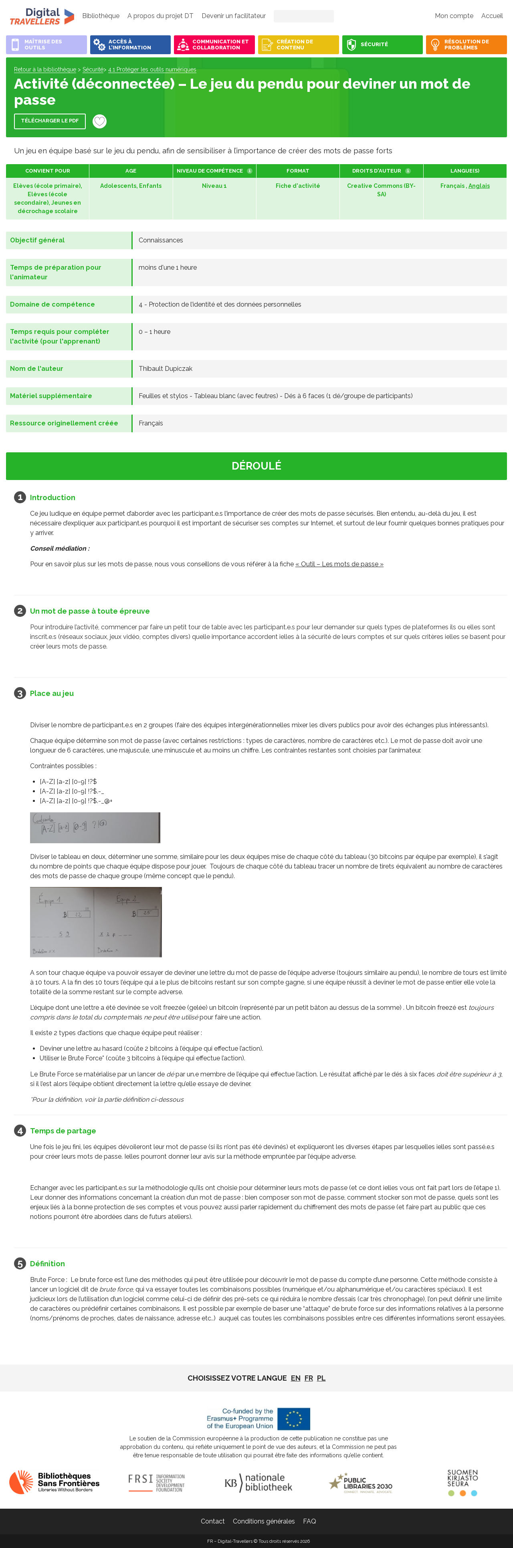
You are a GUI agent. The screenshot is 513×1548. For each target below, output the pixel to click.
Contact (213, 1521)
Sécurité (93, 69)
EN (296, 1378)
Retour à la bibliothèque (45, 69)
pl (321, 1378)
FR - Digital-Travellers (42, 16)
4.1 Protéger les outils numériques (152, 69)
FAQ (309, 1521)
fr (309, 1378)
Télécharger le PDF (50, 121)
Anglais (479, 186)
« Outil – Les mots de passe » (339, 564)
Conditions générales (264, 1521)
